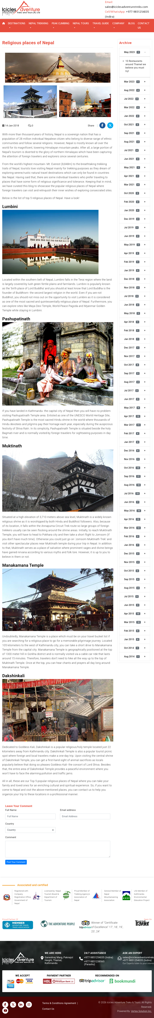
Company (118, 23)
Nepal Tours (81, 23)
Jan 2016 (131, 545)
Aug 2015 (132, 587)
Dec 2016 (132, 450)
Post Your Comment (16, 862)
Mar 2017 (132, 424)
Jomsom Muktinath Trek (90, 539)
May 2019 (132, 244)
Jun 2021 (131, 158)
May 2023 (132, 52)
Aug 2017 (132, 382)
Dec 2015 (132, 553)
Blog (131, 23)
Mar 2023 (132, 81)
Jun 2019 (131, 236)
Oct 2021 (131, 124)
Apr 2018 (131, 321)
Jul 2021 (131, 150)
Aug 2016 (132, 484)
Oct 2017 (131, 364)
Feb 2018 (131, 330)
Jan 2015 (131, 639)
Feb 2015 (131, 630)
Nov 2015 (132, 562)
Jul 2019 (131, 227)
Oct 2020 (131, 193)
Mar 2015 (132, 622)
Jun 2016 (131, 502)
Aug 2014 (132, 656)
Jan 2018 (131, 339)
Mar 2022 (132, 107)
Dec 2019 (132, 219)
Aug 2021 (132, 141)
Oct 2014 (131, 648)
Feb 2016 (131, 536)
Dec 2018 (132, 279)
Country (9, 823)
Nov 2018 (132, 287)
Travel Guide (100, 23)
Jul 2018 (131, 296)
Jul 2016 (132, 493)
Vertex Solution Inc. (141, 1011)
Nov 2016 (132, 459)
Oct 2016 (132, 467)
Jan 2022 (131, 116)
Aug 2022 (132, 90)
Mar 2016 (132, 527)
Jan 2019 (131, 270)
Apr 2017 (132, 416)
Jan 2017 (131, 442)
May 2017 (132, 407)
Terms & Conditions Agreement (59, 1003)
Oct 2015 (131, 570)
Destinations (16, 23)
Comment (10, 837)
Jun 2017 (131, 399)
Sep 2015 (132, 579)
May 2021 (132, 167)
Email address (68, 810)
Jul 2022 (131, 98)
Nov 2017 (132, 356)
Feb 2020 (131, 201)
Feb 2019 (131, 261)
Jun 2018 (131, 304)
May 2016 (132, 510)
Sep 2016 (132, 476)
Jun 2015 (131, 605)
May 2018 (132, 313)
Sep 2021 (132, 133)
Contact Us (143, 25)
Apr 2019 (131, 253)
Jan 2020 (131, 210)
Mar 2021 (132, 184)
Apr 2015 (132, 613)
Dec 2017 (132, 347)
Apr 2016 (132, 519)
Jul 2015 (131, 596)
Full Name (11, 810)
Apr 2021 (131, 176)
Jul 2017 (131, 390)
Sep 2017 (132, 373)
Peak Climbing (60, 23)
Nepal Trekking (38, 23)
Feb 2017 (131, 433)
